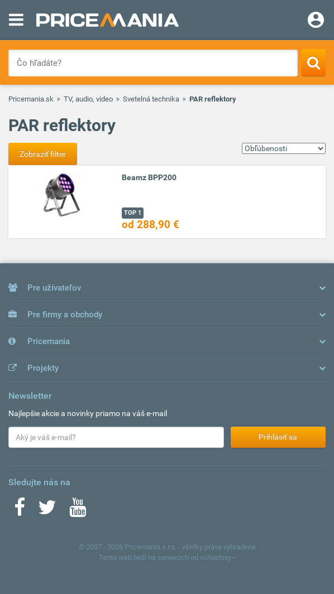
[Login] (316, 21)
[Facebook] (19, 511)
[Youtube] (78, 511)
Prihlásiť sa (278, 436)
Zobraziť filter (43, 153)
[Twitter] (47, 511)
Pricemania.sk (31, 99)
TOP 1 (132, 212)
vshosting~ (218, 557)
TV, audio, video (88, 99)
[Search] (314, 62)
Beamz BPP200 (149, 177)
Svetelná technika (151, 99)
